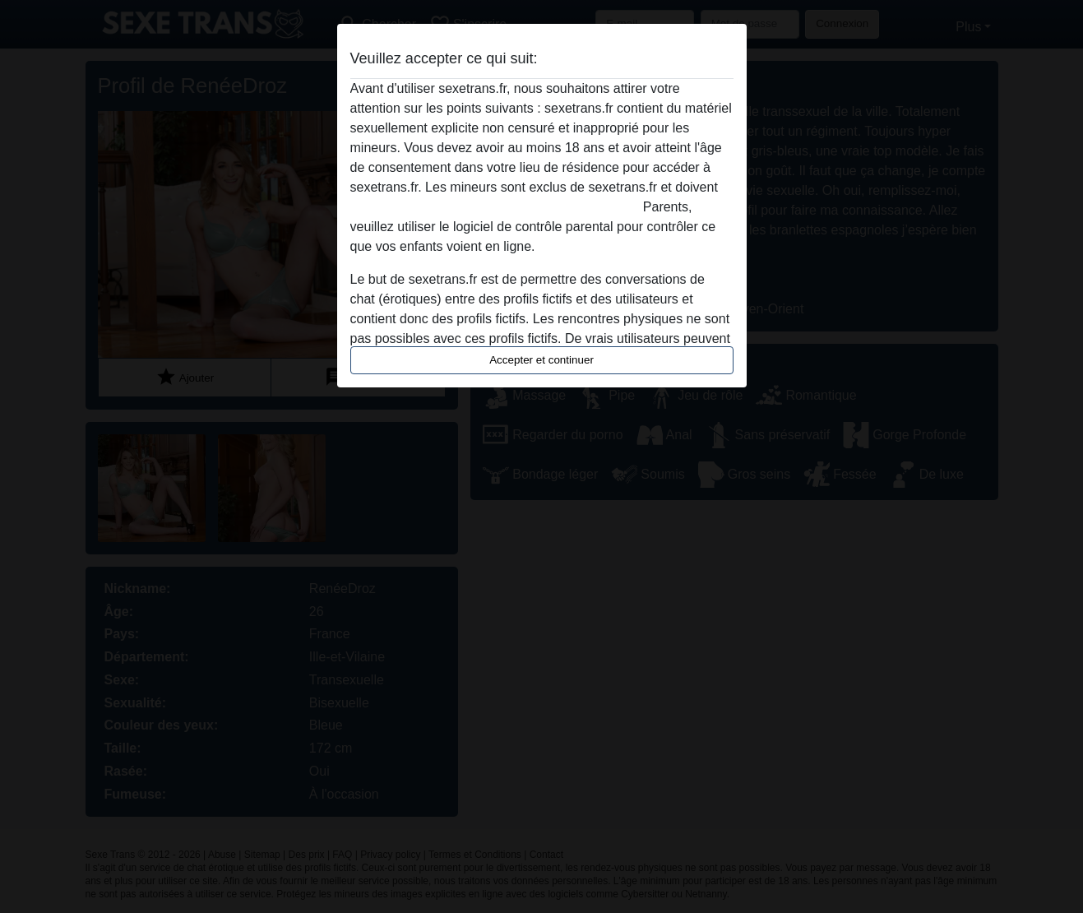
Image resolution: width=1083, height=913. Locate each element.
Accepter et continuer (541, 360)
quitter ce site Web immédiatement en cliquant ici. (495, 207)
